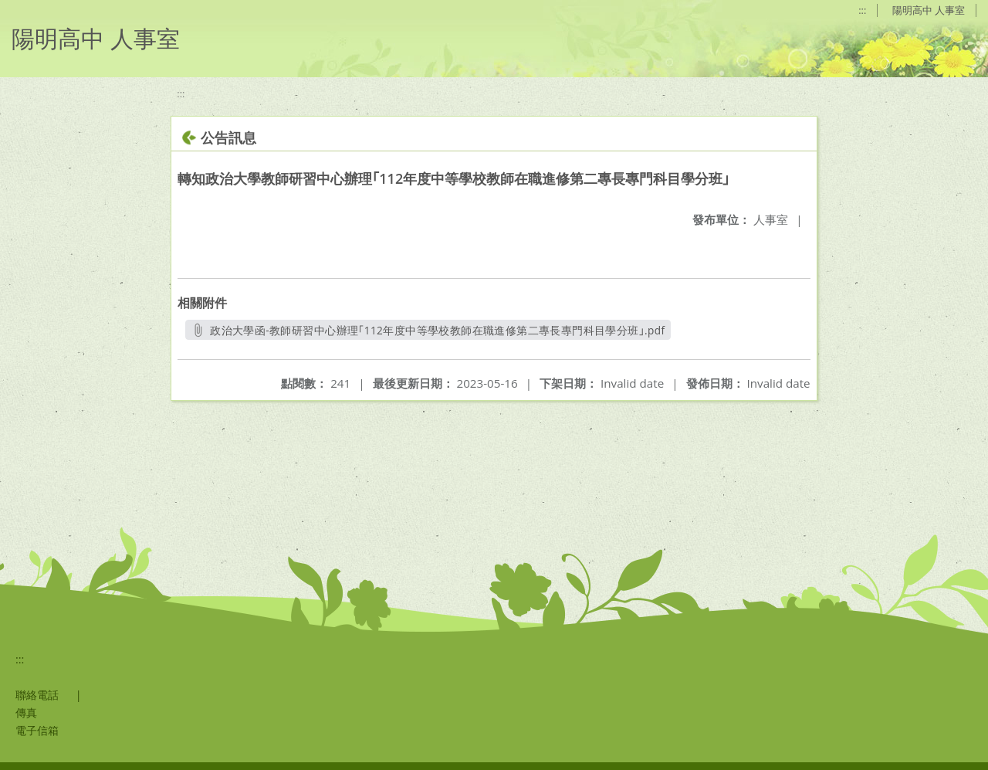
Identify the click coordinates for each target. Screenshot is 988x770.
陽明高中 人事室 (928, 10)
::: (862, 10)
